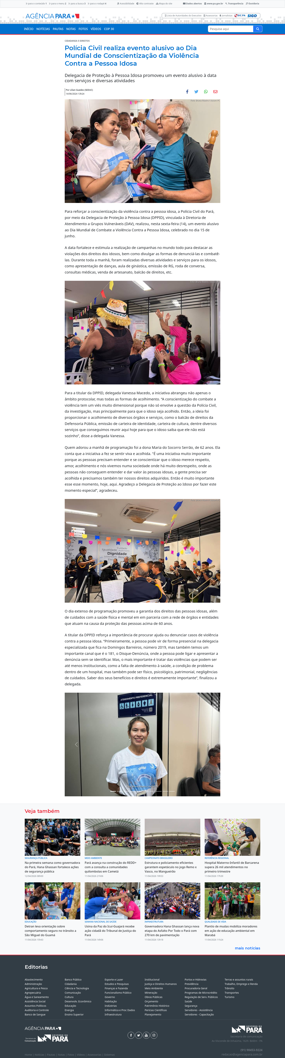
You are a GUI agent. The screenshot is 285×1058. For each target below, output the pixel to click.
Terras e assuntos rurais (239, 979)
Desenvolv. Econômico (78, 1001)
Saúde (188, 1001)
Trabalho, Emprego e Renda (241, 984)
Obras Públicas (153, 997)
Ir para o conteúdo (36, 3)
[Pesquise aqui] (257, 29)
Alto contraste (145, 3)
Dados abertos (192, 3)
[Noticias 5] (139, 791)
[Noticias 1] (113, 791)
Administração (33, 984)
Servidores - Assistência (199, 1010)
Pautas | (52, 1054)
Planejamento (153, 1014)
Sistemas (109, 1054)
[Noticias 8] (152, 791)
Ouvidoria (252, 3)
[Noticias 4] (132, 791)
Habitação (111, 1001)
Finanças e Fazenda (116, 988)
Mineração (151, 992)
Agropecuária (33, 992)
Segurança (191, 1005)
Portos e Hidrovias (195, 979)
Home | (30, 1054)
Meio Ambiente (154, 988)
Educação (70, 1005)
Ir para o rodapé (97, 3)
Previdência (191, 984)
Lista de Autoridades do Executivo (183, 15)
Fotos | (72, 1054)
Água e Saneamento (37, 997)
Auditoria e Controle (37, 1010)
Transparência (234, 3)
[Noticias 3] (126, 791)
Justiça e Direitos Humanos (161, 984)
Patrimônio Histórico (157, 1005)
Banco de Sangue (35, 1014)
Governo (110, 997)
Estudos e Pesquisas (117, 984)
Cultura (69, 997)
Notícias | (41, 1054)
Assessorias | (95, 1054)
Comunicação (73, 992)
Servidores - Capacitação (199, 1014)
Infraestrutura (113, 1014)
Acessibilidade (125, 3)
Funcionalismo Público (118, 992)
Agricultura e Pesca (36, 988)
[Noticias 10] (159, 791)
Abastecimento (34, 979)
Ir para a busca (77, 3)
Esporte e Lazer (114, 979)
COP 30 (109, 29)
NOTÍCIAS (43, 29)
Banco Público (73, 979)
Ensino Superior (74, 1014)
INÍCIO (28, 29)
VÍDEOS (96, 29)
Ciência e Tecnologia (77, 988)
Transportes (232, 992)
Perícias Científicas (156, 1010)
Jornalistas (226, 15)
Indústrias (111, 1005)
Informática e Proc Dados (120, 1010)
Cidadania (71, 984)
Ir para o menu (57, 3)
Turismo (229, 997)
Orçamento (151, 1001)
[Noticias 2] (119, 791)
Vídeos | (82, 1054)
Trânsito (229, 988)
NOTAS (71, 29)
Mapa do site (164, 3)
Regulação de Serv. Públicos (201, 997)
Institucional (152, 979)
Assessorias (211, 15)
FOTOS (83, 29)
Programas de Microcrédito (201, 992)
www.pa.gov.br (213, 3)
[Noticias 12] (165, 791)
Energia (69, 1010)
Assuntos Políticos (35, 1005)
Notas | (63, 1054)
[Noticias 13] (172, 791)
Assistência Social (35, 1001)
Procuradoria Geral (196, 988)
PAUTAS (58, 29)
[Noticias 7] (145, 791)
